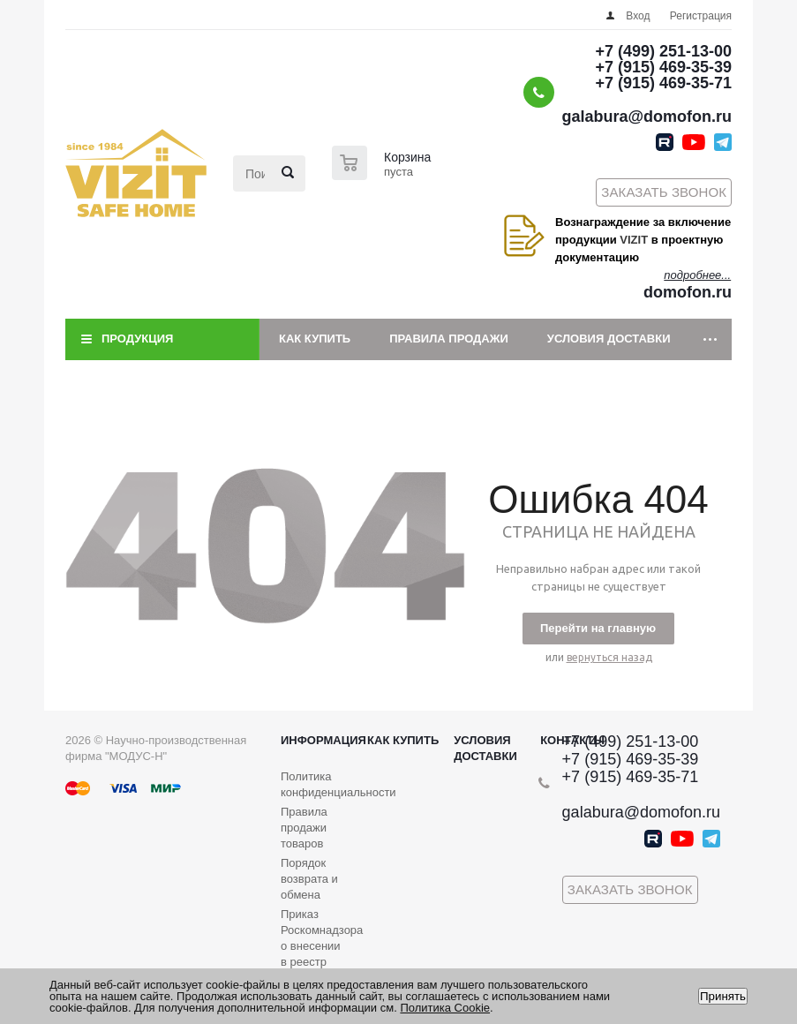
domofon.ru (687, 292)
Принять (723, 996)
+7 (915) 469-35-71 (663, 83)
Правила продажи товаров (304, 827)
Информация (323, 740)
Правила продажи (448, 338)
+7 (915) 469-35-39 (663, 67)
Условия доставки (609, 338)
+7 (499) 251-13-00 (663, 51)
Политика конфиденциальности (338, 784)
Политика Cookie (445, 1007)
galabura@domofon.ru (646, 116)
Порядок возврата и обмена (309, 878)
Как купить (314, 338)
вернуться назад (609, 657)
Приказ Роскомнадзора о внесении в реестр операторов (322, 945)
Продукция (137, 338)
